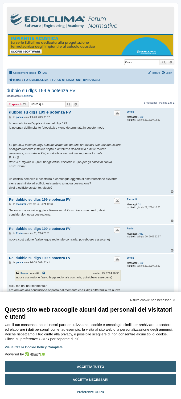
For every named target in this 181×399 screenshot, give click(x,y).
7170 (140, 117)
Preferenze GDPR (90, 392)
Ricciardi (132, 199)
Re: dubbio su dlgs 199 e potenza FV (39, 199)
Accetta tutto (90, 367)
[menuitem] (42, 73)
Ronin (130, 228)
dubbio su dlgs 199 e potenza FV (41, 90)
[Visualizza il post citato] (44, 273)
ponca (130, 111)
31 (139, 204)
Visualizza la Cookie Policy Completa (34, 347)
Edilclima (27, 95)
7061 (140, 233)
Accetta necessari (90, 380)
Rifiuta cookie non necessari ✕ (152, 300)
